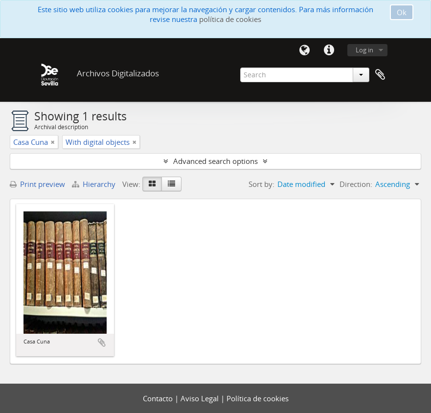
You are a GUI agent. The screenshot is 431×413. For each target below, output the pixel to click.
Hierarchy (94, 184)
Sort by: (261, 184)
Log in (364, 50)
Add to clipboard (102, 342)
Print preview (37, 184)
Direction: (356, 184)
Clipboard (380, 75)
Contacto (159, 398)
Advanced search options (215, 161)
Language (305, 50)
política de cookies (230, 19)
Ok (402, 12)
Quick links (329, 50)
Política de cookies (258, 398)
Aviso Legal (201, 398)
